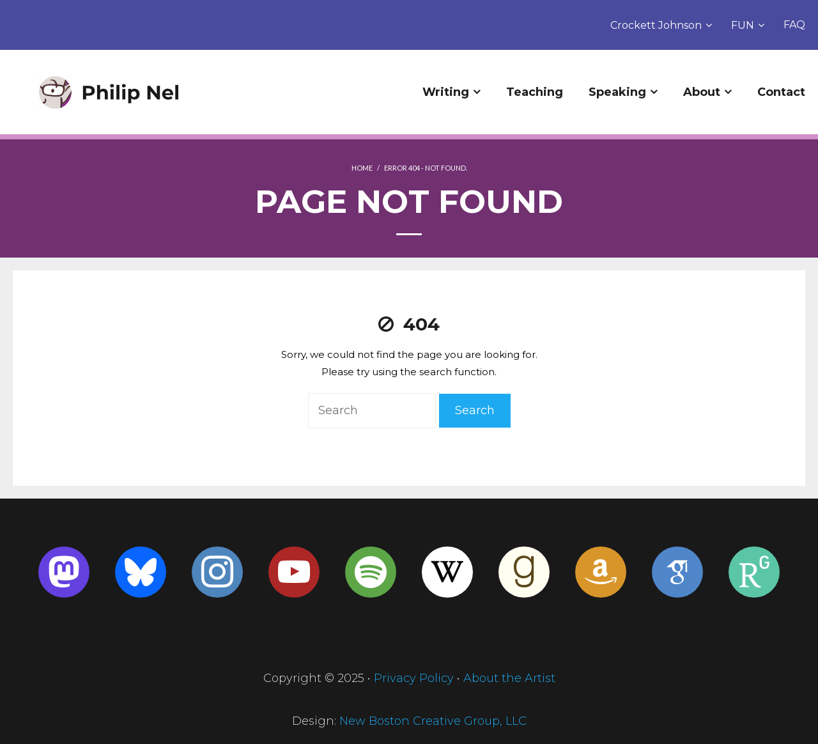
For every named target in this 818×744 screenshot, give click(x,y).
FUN (742, 25)
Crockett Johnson (656, 25)
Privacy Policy (414, 678)
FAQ (794, 25)
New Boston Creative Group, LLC (433, 721)
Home (362, 168)
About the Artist (509, 678)
